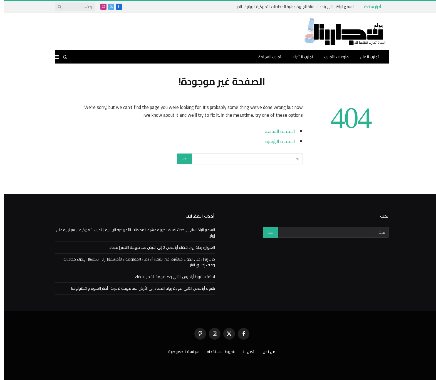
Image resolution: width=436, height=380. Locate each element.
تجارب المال (365, 56)
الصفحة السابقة (276, 131)
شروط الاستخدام (217, 351)
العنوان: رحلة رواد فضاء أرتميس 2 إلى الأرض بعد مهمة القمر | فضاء (158, 247)
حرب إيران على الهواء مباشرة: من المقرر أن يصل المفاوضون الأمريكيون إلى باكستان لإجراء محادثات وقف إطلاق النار (135, 262)
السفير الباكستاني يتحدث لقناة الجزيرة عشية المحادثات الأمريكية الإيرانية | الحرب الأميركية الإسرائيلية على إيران (287, 6)
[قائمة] (53, 57)
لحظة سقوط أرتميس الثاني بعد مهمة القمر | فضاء (171, 276)
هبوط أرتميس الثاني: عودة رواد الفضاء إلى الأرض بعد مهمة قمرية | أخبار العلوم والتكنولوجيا (139, 288)
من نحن (265, 351)
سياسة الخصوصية (180, 351)
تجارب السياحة (266, 56)
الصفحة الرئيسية (276, 141)
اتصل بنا (245, 351)
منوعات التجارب (332, 56)
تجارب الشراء (299, 56)
